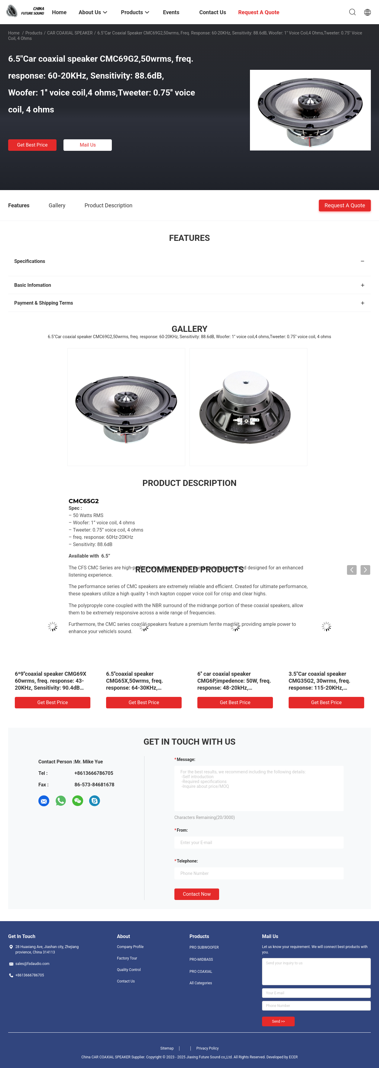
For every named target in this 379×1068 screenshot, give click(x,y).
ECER (293, 1057)
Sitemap (167, 1048)
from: (182, 830)
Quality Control (129, 970)
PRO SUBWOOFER (204, 947)
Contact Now (197, 894)
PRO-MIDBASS (201, 959)
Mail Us (88, 145)
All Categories (201, 983)
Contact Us (126, 981)
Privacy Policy (207, 1048)
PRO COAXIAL (201, 971)
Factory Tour (127, 958)
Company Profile (130, 947)
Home (14, 33)
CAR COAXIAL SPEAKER (70, 33)
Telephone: (187, 861)
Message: (186, 759)
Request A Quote (345, 205)
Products (33, 33)
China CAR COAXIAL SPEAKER (106, 1057)
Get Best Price (32, 145)
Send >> (278, 1021)
